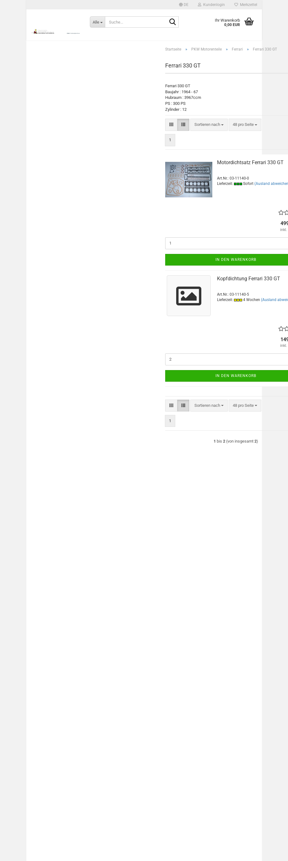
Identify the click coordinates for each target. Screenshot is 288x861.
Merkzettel (245, 5)
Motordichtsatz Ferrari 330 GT (250, 169)
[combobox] (209, 132)
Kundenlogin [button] (211, 5)
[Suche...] (97, 22)
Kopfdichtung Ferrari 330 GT (248, 285)
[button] (183, 4)
